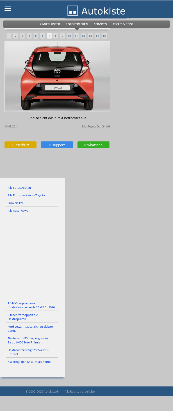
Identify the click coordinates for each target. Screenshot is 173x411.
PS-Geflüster (50, 24)
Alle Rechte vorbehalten (80, 391)
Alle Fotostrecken (19, 188)
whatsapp (93, 145)
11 (76, 36)
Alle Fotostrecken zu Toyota (26, 195)
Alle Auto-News (18, 211)
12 (83, 36)
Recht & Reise (123, 24)
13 (90, 36)
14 (97, 36)
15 (104, 36)
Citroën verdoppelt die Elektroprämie (23, 317)
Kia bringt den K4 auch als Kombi (29, 362)
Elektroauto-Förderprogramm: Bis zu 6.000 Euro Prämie (28, 340)
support (56, 145)
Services (100, 24)
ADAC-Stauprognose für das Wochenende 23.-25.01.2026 (31, 305)
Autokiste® (51, 391)
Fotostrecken (77, 24)
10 (69, 36)
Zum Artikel (15, 203)
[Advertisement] (86, 256)
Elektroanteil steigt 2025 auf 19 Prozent (28, 352)
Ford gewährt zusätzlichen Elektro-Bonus (31, 329)
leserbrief (20, 145)
